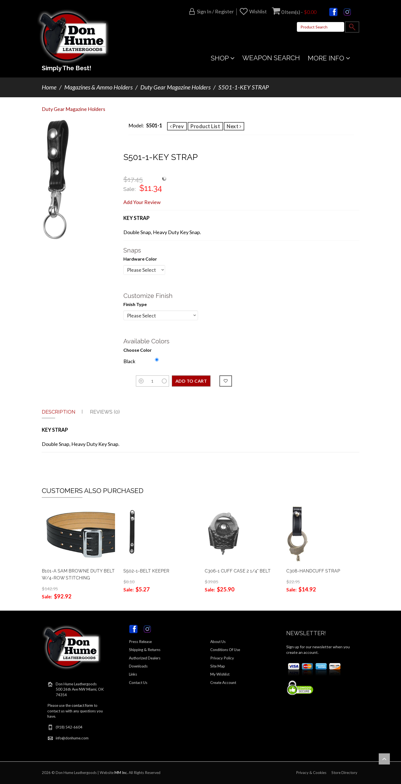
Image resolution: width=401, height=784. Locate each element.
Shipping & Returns (144, 649)
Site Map (217, 666)
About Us (218, 641)
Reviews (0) (105, 412)
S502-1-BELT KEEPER (146, 571)
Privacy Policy (222, 658)
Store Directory (344, 772)
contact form (82, 705)
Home (49, 87)
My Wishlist (219, 674)
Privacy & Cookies (311, 772)
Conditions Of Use (225, 649)
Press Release (140, 641)
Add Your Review (142, 202)
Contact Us (138, 682)
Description (58, 412)
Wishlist (258, 11)
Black (129, 361)
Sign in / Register (215, 11)
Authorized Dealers (144, 658)
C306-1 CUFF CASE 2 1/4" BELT (238, 571)
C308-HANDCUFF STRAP (313, 571)
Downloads (138, 666)
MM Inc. (121, 772)
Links (133, 674)
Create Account (223, 682)
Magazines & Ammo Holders (98, 87)
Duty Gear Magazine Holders (175, 87)
